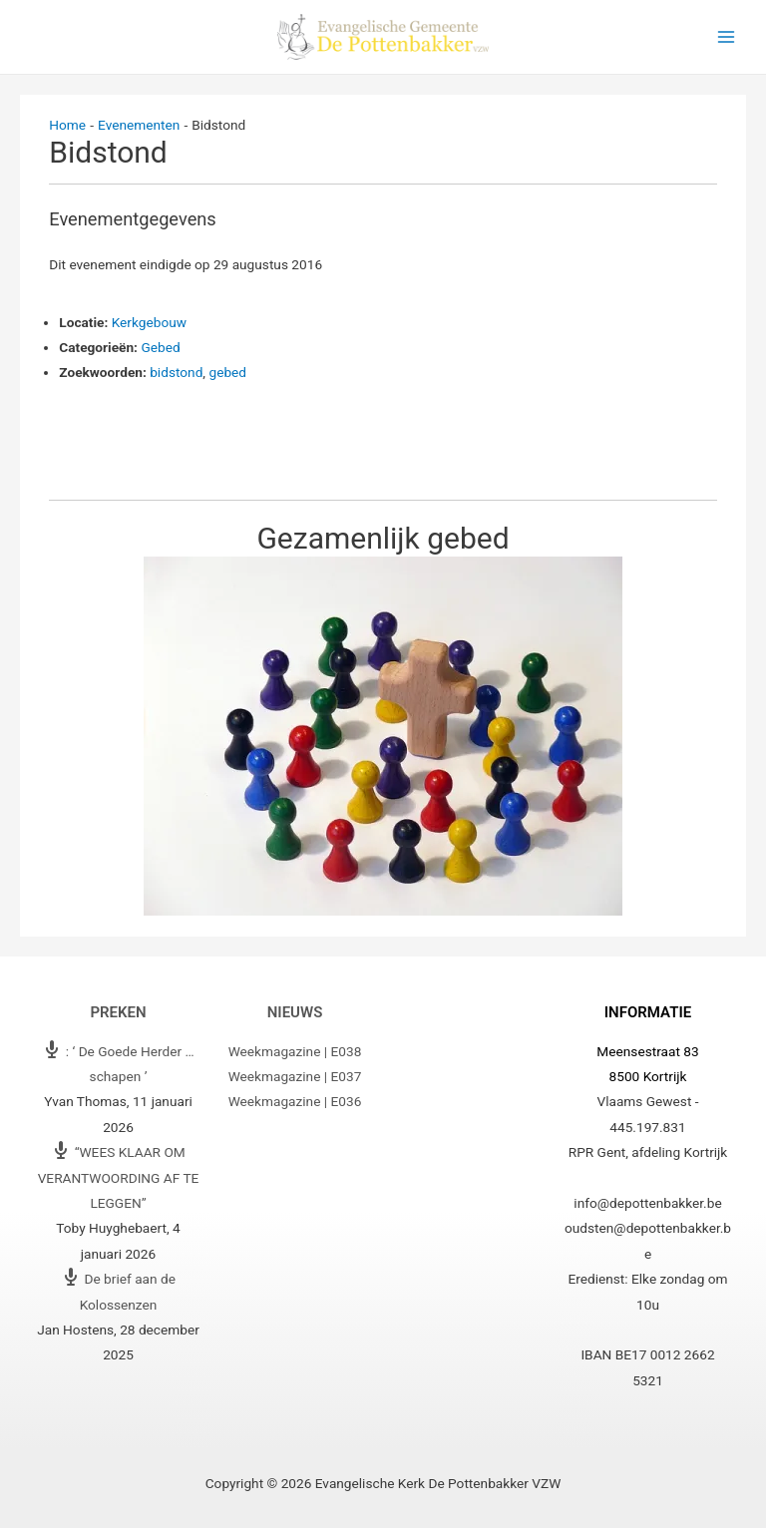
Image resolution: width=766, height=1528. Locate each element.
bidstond (176, 372)
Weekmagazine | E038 (295, 1051)
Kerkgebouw (149, 322)
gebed (227, 372)
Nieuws (295, 1012)
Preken (118, 1012)
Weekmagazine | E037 (295, 1076)
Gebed (160, 347)
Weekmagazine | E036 (295, 1101)
